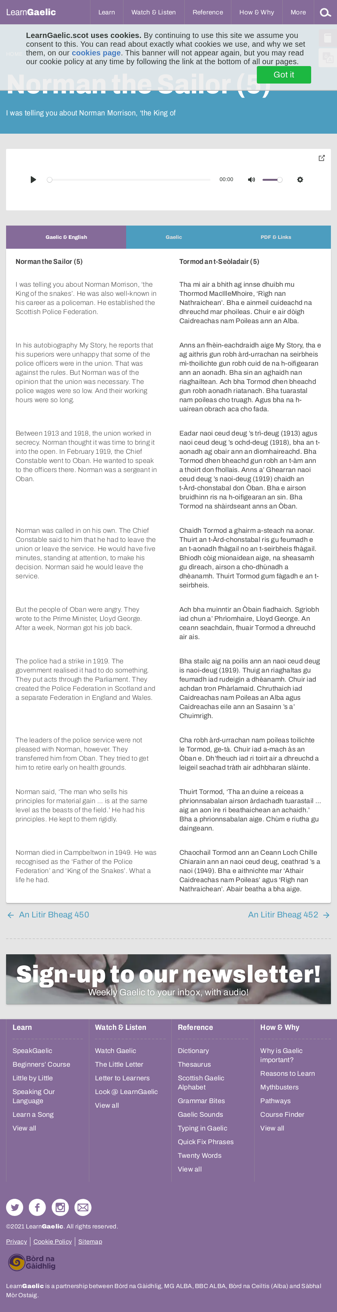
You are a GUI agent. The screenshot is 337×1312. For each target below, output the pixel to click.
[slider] (129, 179)
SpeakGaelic (32, 1051)
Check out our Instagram (60, 1207)
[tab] (66, 237)
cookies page (96, 53)
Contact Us (83, 1207)
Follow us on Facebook (37, 1207)
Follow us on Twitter (14, 1207)
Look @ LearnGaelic (126, 1092)
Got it (284, 74)
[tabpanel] (168, 576)
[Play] (33, 180)
